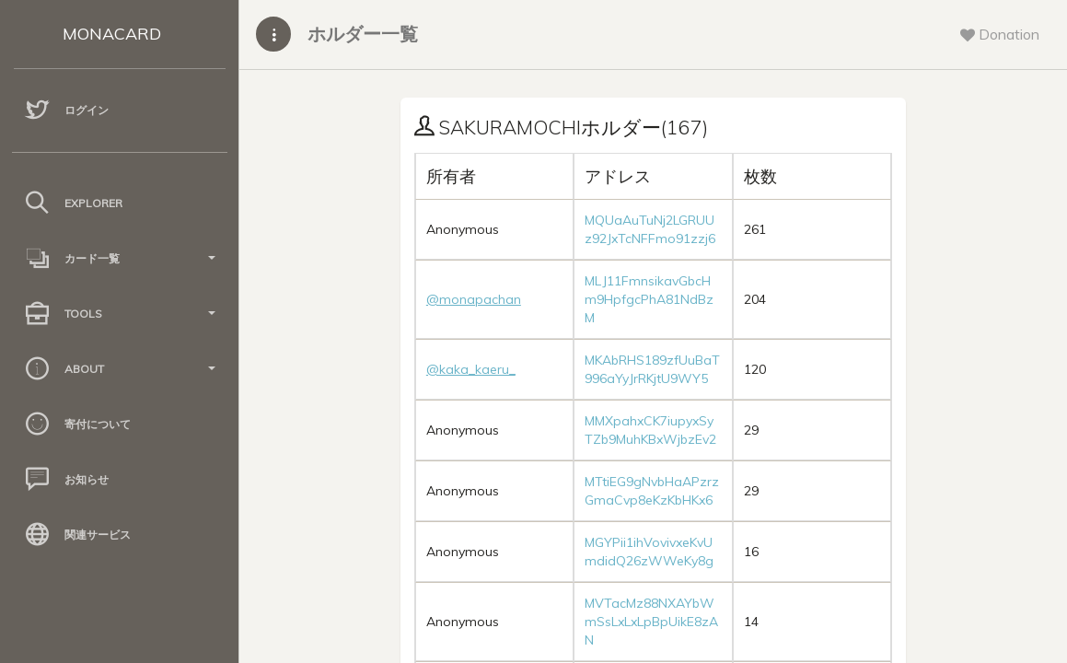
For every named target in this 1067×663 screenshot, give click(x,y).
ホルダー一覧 (362, 33)
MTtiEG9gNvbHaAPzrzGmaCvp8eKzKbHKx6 (652, 490)
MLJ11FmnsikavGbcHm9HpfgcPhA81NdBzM (649, 299)
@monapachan (473, 299)
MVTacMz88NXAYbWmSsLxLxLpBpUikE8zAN (651, 621)
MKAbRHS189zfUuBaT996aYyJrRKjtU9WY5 (652, 369)
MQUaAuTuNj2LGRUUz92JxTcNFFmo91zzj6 (650, 229)
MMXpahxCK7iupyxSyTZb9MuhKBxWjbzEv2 (650, 430)
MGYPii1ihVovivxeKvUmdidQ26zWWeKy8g (649, 551)
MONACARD (112, 33)
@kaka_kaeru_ (471, 369)
